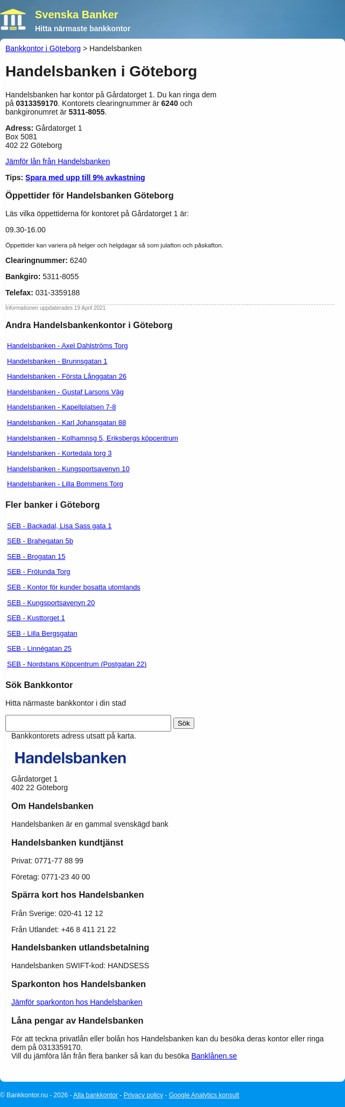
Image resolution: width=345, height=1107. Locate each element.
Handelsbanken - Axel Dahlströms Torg (67, 346)
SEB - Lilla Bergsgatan (42, 633)
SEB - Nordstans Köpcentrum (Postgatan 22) (76, 664)
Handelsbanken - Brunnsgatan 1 (57, 361)
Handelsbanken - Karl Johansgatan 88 (66, 422)
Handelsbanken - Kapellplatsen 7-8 (61, 407)
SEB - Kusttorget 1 (36, 618)
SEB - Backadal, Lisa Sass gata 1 (59, 526)
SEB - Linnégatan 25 (39, 648)
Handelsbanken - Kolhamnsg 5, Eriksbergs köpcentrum (92, 438)
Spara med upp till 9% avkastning (85, 177)
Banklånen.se (214, 1056)
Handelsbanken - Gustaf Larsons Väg (65, 392)
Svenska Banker (76, 14)
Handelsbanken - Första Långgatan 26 (66, 376)
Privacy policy (143, 1095)
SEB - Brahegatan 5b (40, 541)
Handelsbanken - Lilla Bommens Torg (65, 484)
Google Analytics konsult (204, 1095)
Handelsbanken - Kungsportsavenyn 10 (68, 469)
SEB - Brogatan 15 (36, 556)
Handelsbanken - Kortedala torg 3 (59, 453)
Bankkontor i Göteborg (43, 48)
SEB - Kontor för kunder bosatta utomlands (73, 587)
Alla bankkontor (95, 1095)
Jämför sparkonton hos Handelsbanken (77, 1002)
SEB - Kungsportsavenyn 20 (51, 603)
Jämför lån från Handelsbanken (57, 161)
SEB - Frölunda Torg (39, 571)
